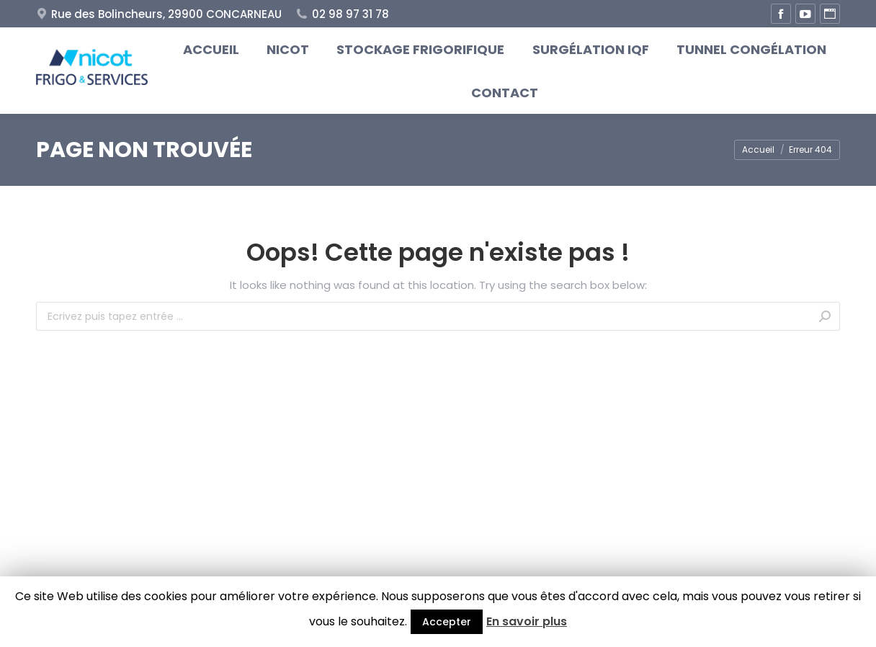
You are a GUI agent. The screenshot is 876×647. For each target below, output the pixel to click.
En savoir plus (526, 621)
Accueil (758, 149)
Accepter (446, 622)
